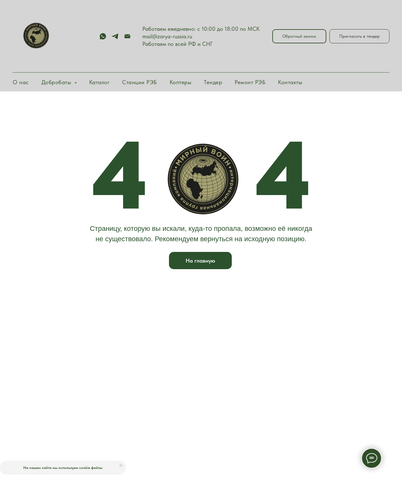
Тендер (213, 82)
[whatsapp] (103, 36)
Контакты (290, 82)
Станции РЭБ (139, 82)
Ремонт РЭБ (250, 82)
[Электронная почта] (127, 36)
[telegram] (115, 36)
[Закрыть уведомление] (121, 465)
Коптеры (181, 82)
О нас (21, 82)
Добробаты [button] (57, 82)
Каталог (99, 82)
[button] (299, 36)
